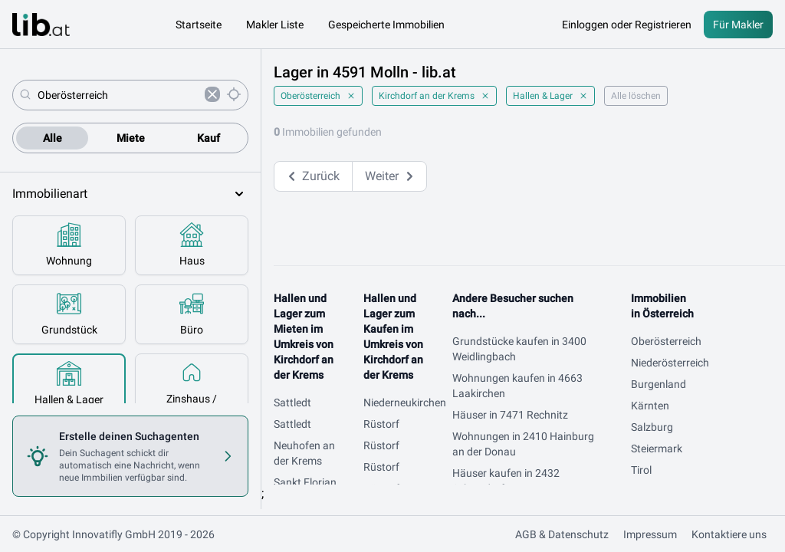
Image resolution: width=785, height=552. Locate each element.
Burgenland (658, 384)
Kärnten (650, 405)
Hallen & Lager (550, 95)
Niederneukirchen (404, 402)
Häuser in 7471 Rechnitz (510, 415)
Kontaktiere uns (729, 534)
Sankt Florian (305, 482)
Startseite (199, 24)
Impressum (650, 534)
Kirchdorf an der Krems (434, 95)
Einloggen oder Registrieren (626, 24)
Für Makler (738, 24)
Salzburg (652, 427)
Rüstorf (381, 424)
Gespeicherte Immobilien (386, 24)
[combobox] (118, 95)
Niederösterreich (670, 362)
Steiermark (656, 448)
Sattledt (292, 402)
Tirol (641, 470)
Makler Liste (275, 24)
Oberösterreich (318, 95)
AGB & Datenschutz (562, 534)
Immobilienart (130, 194)
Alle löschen (636, 95)
